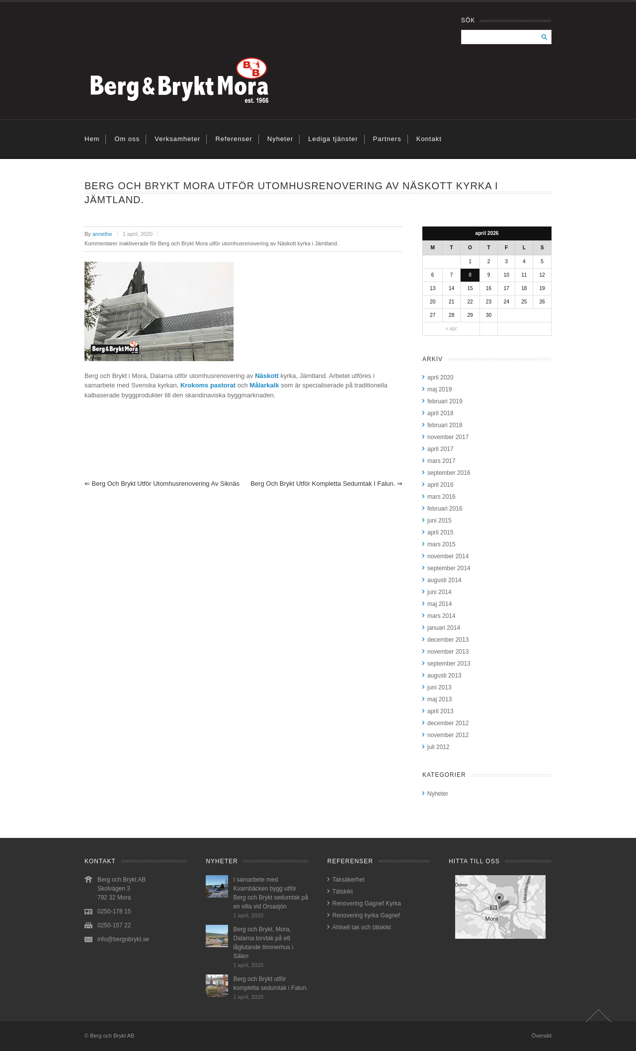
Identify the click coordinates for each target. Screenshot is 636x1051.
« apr (451, 328)
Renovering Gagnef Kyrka (366, 903)
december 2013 (448, 639)
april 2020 (440, 377)
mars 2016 (441, 496)
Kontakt (429, 139)
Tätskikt (342, 891)
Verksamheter (177, 139)
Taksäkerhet (348, 879)
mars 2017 (441, 460)
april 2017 (440, 449)
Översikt (542, 1036)
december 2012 (448, 723)
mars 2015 (441, 544)
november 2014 (448, 556)
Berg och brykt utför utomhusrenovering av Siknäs (161, 483)
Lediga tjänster (333, 139)
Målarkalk (264, 385)
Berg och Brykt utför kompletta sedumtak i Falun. (326, 483)
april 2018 (440, 413)
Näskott (267, 375)
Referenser (233, 139)
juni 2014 (439, 592)
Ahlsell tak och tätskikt (361, 927)
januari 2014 (443, 627)
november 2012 (448, 735)
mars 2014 (441, 615)
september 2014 (449, 568)
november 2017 (448, 437)
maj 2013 (439, 699)
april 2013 (440, 711)
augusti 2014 (444, 580)
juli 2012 (438, 747)
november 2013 (448, 651)
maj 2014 (439, 604)
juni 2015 (439, 520)
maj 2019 (439, 389)
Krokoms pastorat (208, 385)
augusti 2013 (444, 675)
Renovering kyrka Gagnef (366, 915)
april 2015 (440, 532)
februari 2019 (445, 401)
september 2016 (449, 472)
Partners (387, 139)
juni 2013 (439, 687)
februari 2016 (445, 508)
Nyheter (280, 139)
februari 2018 (445, 425)
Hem (91, 139)
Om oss (127, 139)
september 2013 (449, 663)
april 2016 (440, 484)
